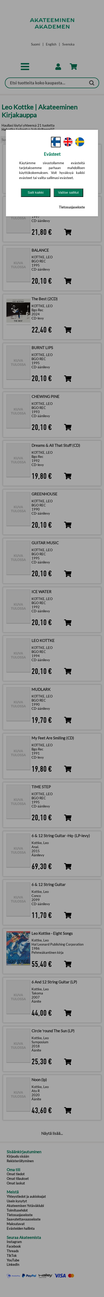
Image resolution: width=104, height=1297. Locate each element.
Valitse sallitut (68, 192)
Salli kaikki (36, 192)
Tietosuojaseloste (72, 207)
